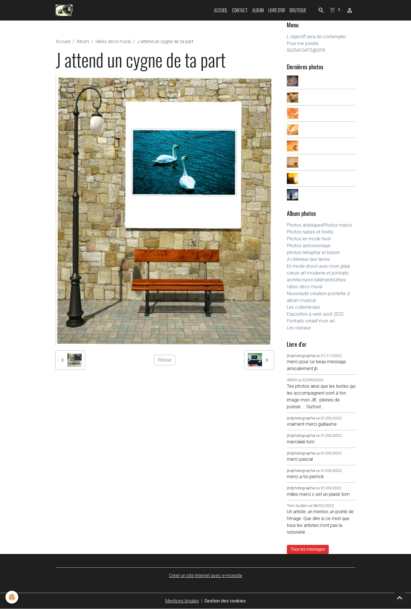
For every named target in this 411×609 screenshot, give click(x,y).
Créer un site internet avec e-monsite (205, 575)
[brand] (65, 10)
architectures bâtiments (310, 280)
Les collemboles (303, 307)
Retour (165, 360)
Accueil (220, 10)
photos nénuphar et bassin (313, 252)
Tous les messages (308, 549)
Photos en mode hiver (309, 238)
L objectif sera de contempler (316, 36)
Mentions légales (182, 601)
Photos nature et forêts (310, 232)
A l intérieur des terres (308, 259)
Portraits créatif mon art (311, 321)
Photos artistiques (305, 225)
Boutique (298, 10)
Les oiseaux (299, 327)
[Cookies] (12, 597)
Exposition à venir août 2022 (315, 314)
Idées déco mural (113, 41)
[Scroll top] (399, 597)
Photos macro (337, 225)
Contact (240, 10)
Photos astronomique (309, 245)
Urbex (340, 280)
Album (258, 10)
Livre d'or (276, 10)
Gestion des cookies (225, 601)
